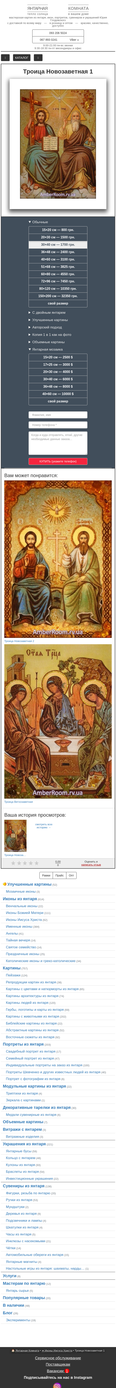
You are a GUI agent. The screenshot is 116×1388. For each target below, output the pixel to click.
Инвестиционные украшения (29, 1178)
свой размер (58, 303)
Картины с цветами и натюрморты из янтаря (42, 989)
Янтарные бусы (18, 1151)
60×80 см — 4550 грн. (58, 274)
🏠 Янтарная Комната (25, 1350)
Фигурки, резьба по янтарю (28, 1193)
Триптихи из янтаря (22, 1093)
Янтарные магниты (21, 1262)
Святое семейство (21, 947)
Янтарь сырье (17, 1290)
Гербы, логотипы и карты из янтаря (35, 1010)
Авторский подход (47, 327)
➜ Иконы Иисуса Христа (57, 1350)
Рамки (46, 875)
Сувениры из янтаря (24, 1186)
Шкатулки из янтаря (22, 1227)
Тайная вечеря (18, 940)
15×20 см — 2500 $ (58, 357)
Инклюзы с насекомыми (25, 1241)
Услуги (10, 1276)
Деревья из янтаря (21, 1213)
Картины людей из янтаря (27, 1003)
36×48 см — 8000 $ (58, 386)
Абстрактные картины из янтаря (32, 1030)
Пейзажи (13, 975)
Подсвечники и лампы (24, 1220)
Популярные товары (24, 1297)
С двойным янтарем (48, 312)
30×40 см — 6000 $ (58, 379)
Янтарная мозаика (47, 349)
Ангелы (12, 933)
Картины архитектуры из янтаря (32, 996)
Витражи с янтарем (22, 1129)
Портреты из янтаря (23, 1044)
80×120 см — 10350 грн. (58, 288)
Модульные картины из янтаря (34, 1086)
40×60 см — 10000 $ (58, 394)
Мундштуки (15, 1207)
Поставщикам (58, 1364)
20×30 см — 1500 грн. (58, 237)
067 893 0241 (48, 39)
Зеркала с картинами (23, 1100)
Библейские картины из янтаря (31, 1023)
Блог (7, 1313)
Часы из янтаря (18, 1234)
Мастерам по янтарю (24, 1283)
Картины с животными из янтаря (32, 1016)
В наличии (13, 1305)
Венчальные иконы (21, 906)
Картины (12, 968)
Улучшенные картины (50, 320)
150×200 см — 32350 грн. (58, 296)
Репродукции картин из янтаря (31, 982)
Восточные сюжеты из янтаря (30, 1037)
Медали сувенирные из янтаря (31, 1115)
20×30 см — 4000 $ (58, 372)
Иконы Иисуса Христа (24, 920)
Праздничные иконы (22, 954)
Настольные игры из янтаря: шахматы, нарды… (45, 1268)
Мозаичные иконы (21, 891)
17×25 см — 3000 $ (58, 364)
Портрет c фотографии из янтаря (33, 1079)
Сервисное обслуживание (58, 1358)
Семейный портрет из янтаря (30, 1058)
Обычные (40, 222)
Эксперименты (18, 1320)
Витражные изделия (22, 1136)
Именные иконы (19, 926)
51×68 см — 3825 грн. (58, 266)
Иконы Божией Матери (25, 913)
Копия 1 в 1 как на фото (51, 335)
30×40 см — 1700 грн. (58, 244)
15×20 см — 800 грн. (58, 230)
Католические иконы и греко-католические (41, 961)
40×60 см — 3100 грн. (58, 259)
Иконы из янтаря (20, 899)
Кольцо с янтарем (20, 1158)
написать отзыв (91, 864)
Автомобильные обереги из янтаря (34, 1255)
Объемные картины (48, 342)
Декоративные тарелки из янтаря (37, 1107)
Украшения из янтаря (24, 1144)
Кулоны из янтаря (20, 1165)
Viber (74, 39)
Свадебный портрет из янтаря (30, 1051)
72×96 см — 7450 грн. (58, 281)
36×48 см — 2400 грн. (58, 252)
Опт (71, 875)
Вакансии (58, 1371)
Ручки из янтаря (19, 1200)
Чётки (10, 1248)
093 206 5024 (58, 33)
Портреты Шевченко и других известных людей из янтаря (53, 1072)
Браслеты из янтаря (22, 1171)
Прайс (59, 875)
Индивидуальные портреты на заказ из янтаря (44, 1065)
